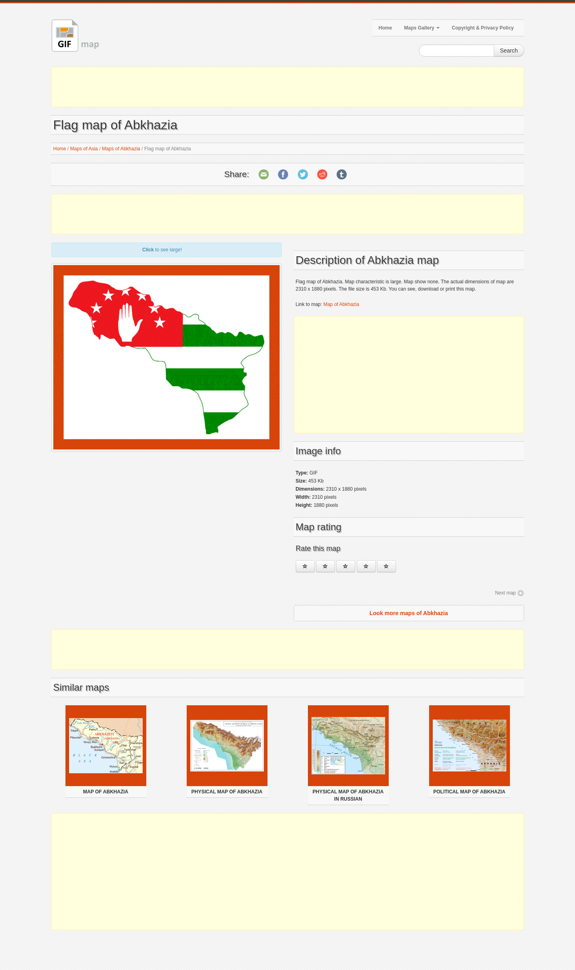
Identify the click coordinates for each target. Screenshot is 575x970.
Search (509, 50)
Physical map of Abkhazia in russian (348, 795)
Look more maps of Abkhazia (409, 613)
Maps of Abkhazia (121, 149)
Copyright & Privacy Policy (483, 28)
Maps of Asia (84, 149)
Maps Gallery (422, 28)
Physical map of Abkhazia (227, 792)
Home (385, 28)
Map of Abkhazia (341, 304)
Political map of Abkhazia (469, 792)
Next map (505, 593)
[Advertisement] (287, 87)
